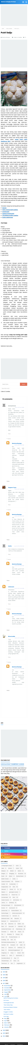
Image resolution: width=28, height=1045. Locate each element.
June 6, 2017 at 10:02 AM (19, 668)
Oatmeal (20, 926)
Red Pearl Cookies (8, 1014)
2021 (4, 972)
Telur (15, 960)
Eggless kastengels (8, 213)
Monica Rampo (17, 443)
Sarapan (13, 945)
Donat (11, 889)
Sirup (12, 953)
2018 (4, 980)
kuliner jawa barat (17, 913)
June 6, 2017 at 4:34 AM (19, 638)
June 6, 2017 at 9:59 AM (19, 565)
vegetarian (20, 963)
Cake (14, 879)
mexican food (13, 921)
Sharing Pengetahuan (14, 950)
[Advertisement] (14, 15)
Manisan (4, 921)
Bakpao (4, 871)
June (5, 996)
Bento (19, 871)
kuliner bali (4, 910)
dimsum (4, 889)
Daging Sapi (5, 886)
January (6, 1027)
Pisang (17, 934)
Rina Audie (11, 636)
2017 (4, 983)
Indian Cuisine (5, 900)
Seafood (20, 947)
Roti (12, 939)
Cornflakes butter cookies (10, 215)
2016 (4, 1030)
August (6, 992)
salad (20, 942)
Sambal (4, 945)
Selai (3, 950)
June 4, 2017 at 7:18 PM (19, 407)
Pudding (4, 939)
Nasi (3, 926)
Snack (19, 953)
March (6, 1023)
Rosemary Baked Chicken (10, 1007)
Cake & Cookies (18, 37)
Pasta (11, 931)
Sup (15, 958)
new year (11, 926)
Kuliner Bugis (5, 913)
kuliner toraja (5, 916)
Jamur (3, 902)
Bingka (3, 873)
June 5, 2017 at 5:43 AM (19, 489)
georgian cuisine (13, 892)
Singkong (4, 953)
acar (17, 865)
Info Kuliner (16, 900)
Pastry (19, 931)
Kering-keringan (6, 905)
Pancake (4, 931)
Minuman (10, 923)
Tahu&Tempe (5, 960)
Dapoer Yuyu (12, 487)
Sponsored (19, 955)
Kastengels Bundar (9, 1002)
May (5, 1018)
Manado (17, 918)
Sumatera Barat (6, 958)
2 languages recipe (7, 865)
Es (18, 889)
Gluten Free (5, 894)
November (7, 985)
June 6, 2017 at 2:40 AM (19, 588)
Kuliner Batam (15, 910)
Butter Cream (5, 879)
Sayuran (11, 947)
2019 (4, 978)
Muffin (19, 923)
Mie (2, 923)
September (7, 990)
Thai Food (4, 963)
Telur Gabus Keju (8, 1005)
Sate (21, 945)
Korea (3, 908)
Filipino (3, 892)
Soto (11, 955)
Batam (12, 871)
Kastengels (5, 212)
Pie (2, 934)
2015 (4, 1033)
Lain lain (15, 916)
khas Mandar (17, 905)
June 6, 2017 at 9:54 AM (19, 445)
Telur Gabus (7, 1009)
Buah (3, 876)
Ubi (12, 963)
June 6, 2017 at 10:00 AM (19, 615)
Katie (10, 546)
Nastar (4, 208)
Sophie (3, 955)
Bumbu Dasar (19, 876)
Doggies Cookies (8, 1012)
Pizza (3, 937)
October (6, 988)
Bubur (10, 876)
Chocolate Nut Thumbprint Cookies (12, 764)
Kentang (11, 902)
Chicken (17, 881)
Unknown (11, 587)
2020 (4, 975)
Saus (3, 947)
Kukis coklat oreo (7, 217)
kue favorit (12, 908)
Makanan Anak (5, 918)
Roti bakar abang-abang (8, 942)
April (5, 1021)
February (6, 1025)
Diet (14, 886)
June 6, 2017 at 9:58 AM (19, 516)
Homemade (5, 897)
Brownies (20, 873)
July (5, 994)
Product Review (13, 937)
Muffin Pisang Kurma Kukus (11, 998)
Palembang (19, 929)
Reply (9, 433)
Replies (9, 438)
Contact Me (13, 884)
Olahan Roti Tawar (6, 929)
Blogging (11, 873)
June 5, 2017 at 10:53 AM (19, 546)
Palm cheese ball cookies (10, 210)
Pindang (9, 934)
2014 (4, 1036)
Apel (3, 868)
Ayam (17, 868)
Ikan (14, 897)
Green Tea (14, 894)
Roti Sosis (6, 1000)
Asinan (10, 868)
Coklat (3, 884)
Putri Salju (6, 1016)
